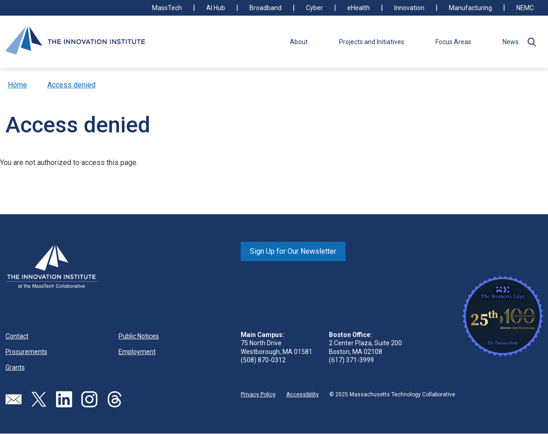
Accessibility (302, 394)
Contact (17, 336)
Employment (137, 351)
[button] (531, 41)
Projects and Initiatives (371, 42)
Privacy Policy (258, 394)
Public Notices (139, 336)
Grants (15, 367)
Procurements (26, 351)
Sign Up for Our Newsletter (293, 251)
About (299, 42)
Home (17, 84)
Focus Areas (453, 42)
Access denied (71, 84)
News (511, 42)
